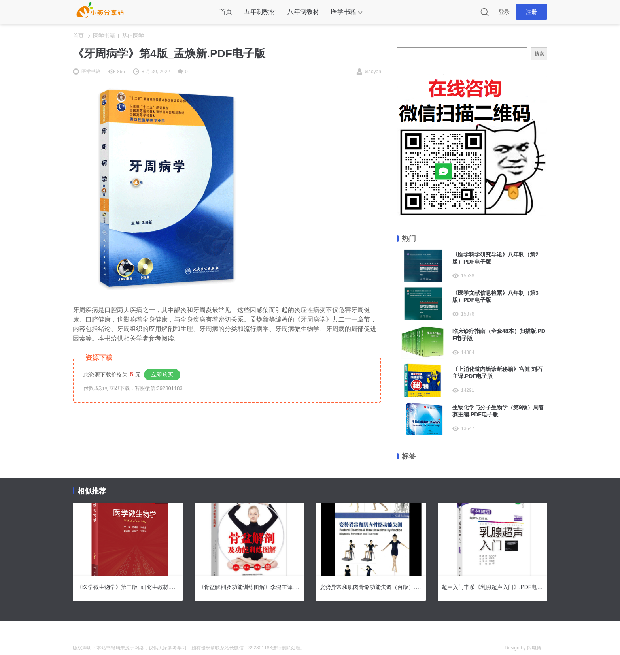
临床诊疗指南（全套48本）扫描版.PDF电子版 (498, 334)
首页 (225, 11)
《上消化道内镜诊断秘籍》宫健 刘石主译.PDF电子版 (497, 372)
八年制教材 (303, 11)
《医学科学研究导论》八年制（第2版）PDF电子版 (495, 258)
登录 (504, 12)
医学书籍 (343, 11)
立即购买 (162, 374)
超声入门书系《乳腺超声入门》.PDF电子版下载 (493, 587)
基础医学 (133, 35)
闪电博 (534, 648)
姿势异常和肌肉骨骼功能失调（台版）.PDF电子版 (371, 587)
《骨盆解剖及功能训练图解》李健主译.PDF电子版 (249, 587)
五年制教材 (260, 11)
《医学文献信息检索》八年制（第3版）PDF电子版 (495, 296)
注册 (531, 12)
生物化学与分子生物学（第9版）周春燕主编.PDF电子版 (498, 411)
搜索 (539, 53)
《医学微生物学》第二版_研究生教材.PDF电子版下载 (128, 587)
